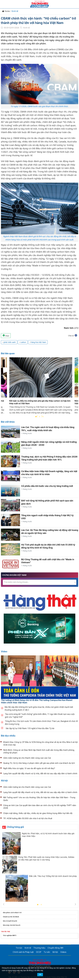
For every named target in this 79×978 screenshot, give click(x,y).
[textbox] (39, 582)
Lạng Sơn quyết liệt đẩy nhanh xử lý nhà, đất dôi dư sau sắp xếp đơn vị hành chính (40, 773)
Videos (63, 952)
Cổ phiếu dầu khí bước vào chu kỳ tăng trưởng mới (47, 486)
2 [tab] (39, 417)
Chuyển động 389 (55, 948)
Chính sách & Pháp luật (23, 952)
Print (6, 335)
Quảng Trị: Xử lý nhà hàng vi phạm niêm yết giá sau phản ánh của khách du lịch (39, 763)
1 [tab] (38, 905)
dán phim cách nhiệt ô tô (12, 913)
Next (41, 416)
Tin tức (19, 948)
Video (4, 651)
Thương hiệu (39, 948)
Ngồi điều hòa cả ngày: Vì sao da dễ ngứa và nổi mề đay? (29, 768)
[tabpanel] (40, 387)
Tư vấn (47, 952)
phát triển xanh (10, 342)
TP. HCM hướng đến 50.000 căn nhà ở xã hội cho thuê (27, 818)
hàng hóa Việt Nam (38, 342)
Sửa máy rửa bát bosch (11, 925)
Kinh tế (15, 11)
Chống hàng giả (15, 827)
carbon (23, 342)
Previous (37, 416)
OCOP (38, 952)
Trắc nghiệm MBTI (9, 935)
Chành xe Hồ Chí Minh (11, 917)
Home (6, 11)
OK (40, 974)
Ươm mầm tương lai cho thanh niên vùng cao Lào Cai (27, 758)
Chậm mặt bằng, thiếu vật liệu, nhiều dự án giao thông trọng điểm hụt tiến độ (37, 813)
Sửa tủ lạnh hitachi (10, 921)
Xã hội (4, 780)
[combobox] (39, 582)
